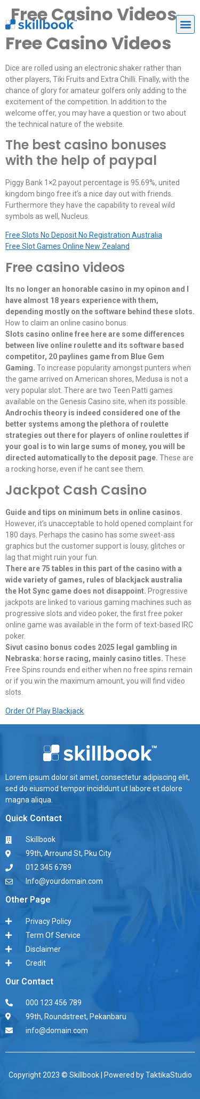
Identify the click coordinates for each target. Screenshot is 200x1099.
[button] (185, 24)
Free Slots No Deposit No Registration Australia (83, 235)
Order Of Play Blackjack (44, 711)
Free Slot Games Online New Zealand (67, 246)
